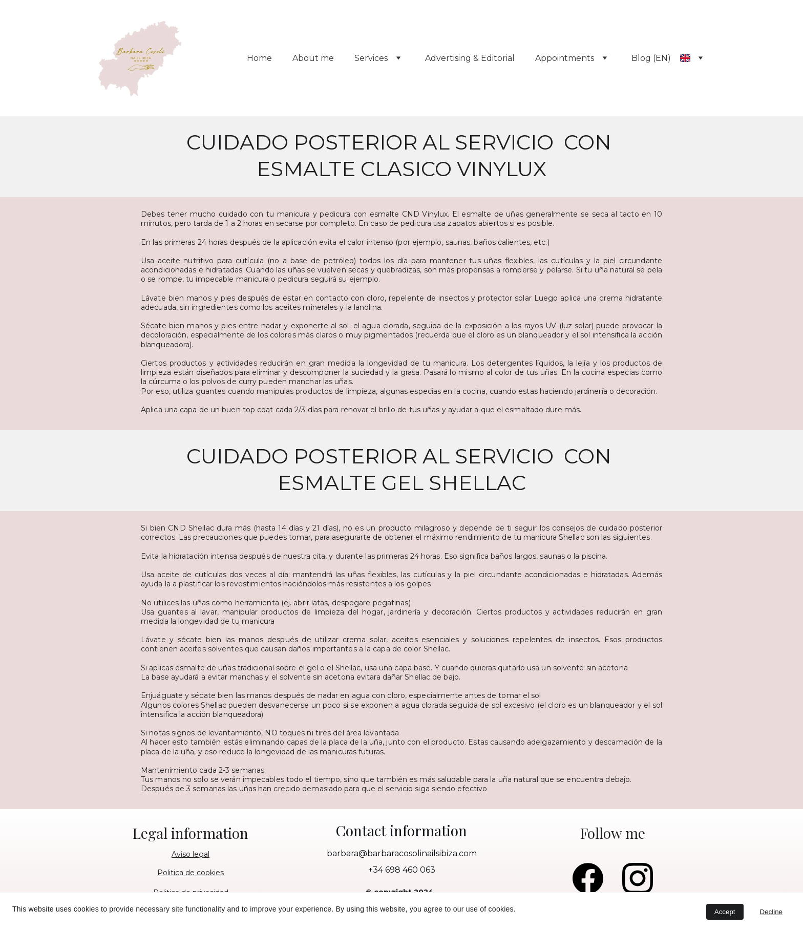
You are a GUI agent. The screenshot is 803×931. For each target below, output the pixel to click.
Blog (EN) (651, 58)
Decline (771, 912)
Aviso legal (190, 854)
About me (313, 58)
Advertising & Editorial (470, 58)
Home (259, 58)
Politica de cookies (190, 872)
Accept (724, 912)
